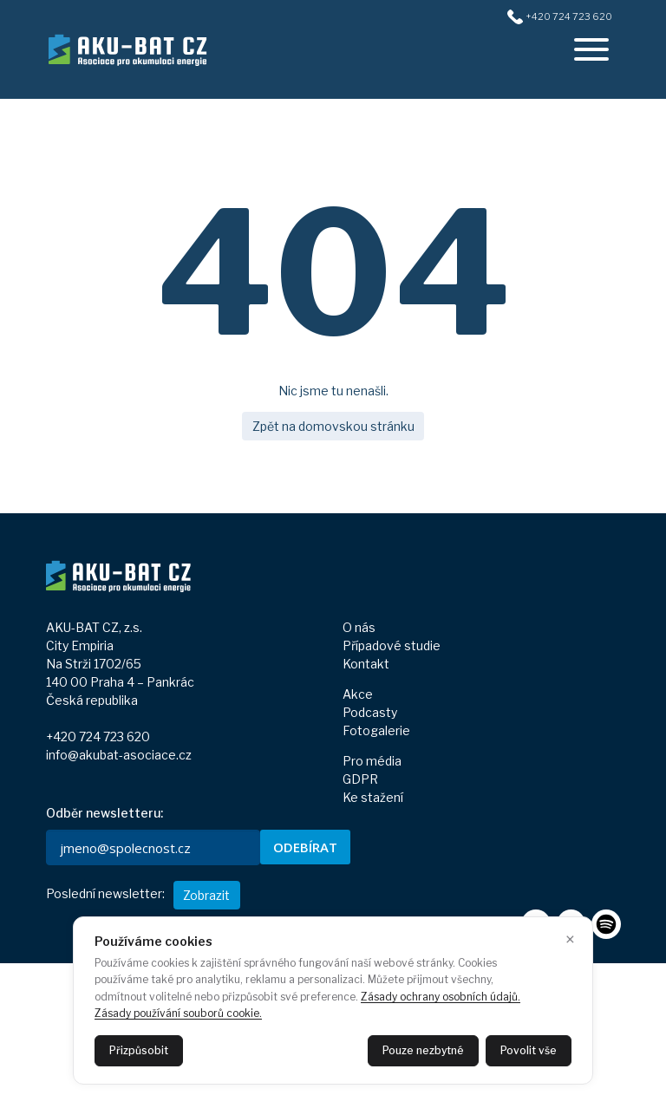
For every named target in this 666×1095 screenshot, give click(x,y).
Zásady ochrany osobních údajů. (440, 996)
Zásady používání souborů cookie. (178, 1013)
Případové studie (392, 645)
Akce (358, 694)
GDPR (360, 779)
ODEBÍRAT (305, 847)
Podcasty (370, 712)
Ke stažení (373, 797)
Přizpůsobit (138, 1050)
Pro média (372, 760)
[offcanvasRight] (591, 49)
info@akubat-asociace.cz (119, 754)
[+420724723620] (514, 15)
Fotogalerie (376, 730)
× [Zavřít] (570, 939)
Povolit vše (528, 1050)
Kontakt (366, 663)
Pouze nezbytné (423, 1050)
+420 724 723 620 (98, 736)
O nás (359, 627)
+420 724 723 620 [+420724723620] (569, 16)
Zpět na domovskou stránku (333, 426)
